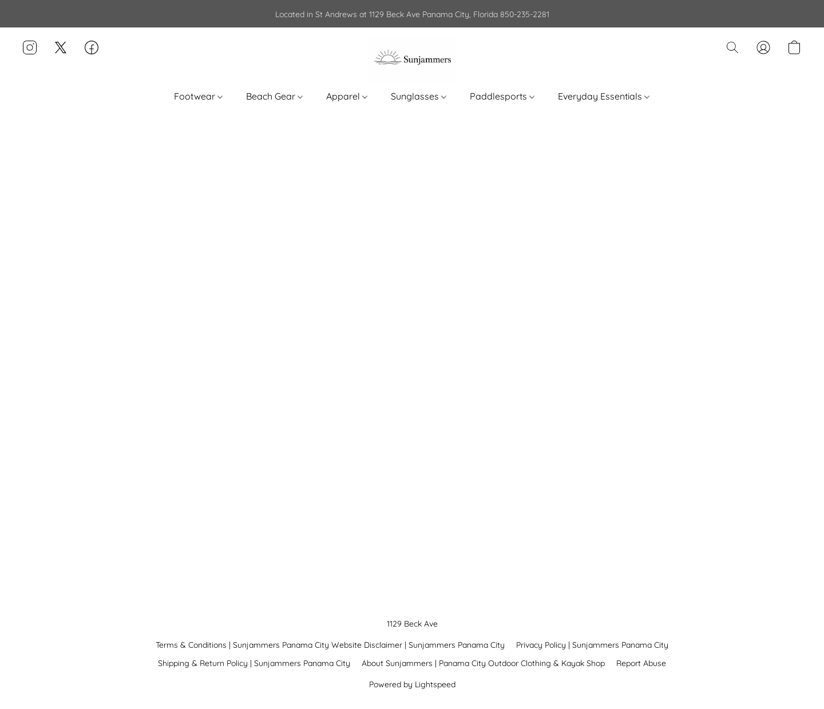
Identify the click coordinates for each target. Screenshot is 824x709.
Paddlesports (502, 96)
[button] (412, 59)
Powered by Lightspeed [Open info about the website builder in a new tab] (412, 684)
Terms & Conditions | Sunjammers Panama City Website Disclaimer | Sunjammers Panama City (330, 645)
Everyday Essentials (603, 96)
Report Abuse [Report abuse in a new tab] (641, 663)
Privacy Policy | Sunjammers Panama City (592, 645)
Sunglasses (418, 96)
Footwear (198, 96)
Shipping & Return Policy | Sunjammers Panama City (254, 663)
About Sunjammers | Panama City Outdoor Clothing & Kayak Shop (483, 663)
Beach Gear (274, 96)
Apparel (346, 96)
